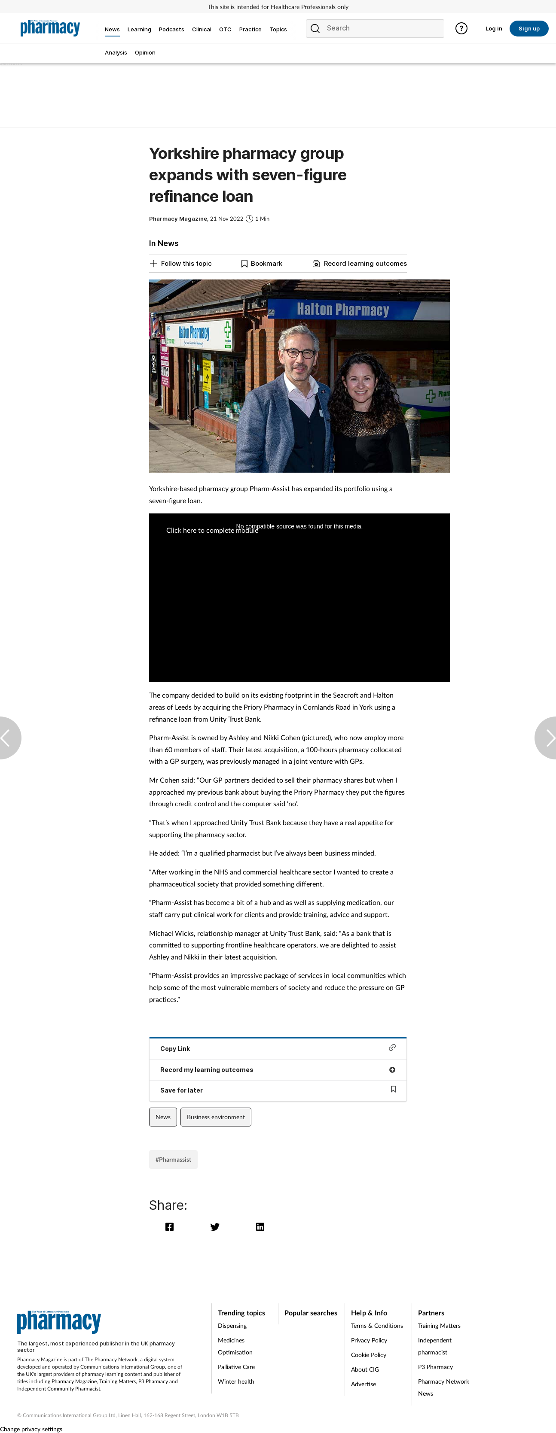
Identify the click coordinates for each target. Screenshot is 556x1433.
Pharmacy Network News (443, 1387)
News (163, 1116)
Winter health (236, 1381)
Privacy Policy (369, 1340)
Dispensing (232, 1325)
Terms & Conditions (377, 1325)
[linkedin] (261, 1227)
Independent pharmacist (435, 1346)
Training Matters (117, 1381)
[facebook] (171, 1227)
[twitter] (216, 1227)
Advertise (363, 1383)
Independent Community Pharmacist (58, 1388)
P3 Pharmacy (153, 1381)
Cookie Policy (368, 1354)
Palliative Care (236, 1366)
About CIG (365, 1369)
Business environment (216, 1116)
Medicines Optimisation (235, 1346)
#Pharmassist (173, 1159)
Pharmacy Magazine (74, 1381)
